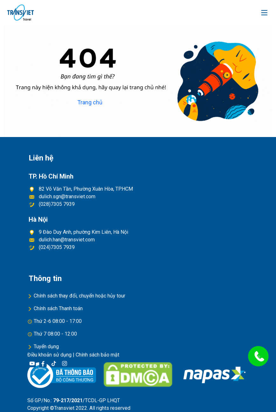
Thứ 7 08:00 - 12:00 (55, 334)
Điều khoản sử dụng (49, 355)
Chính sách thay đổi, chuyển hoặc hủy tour (79, 296)
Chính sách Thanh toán (58, 308)
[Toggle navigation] (264, 12)
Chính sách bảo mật (97, 355)
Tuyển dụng (46, 346)
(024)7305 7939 (55, 247)
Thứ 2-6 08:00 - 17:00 (58, 321)
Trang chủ (89, 102)
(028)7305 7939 (55, 204)
